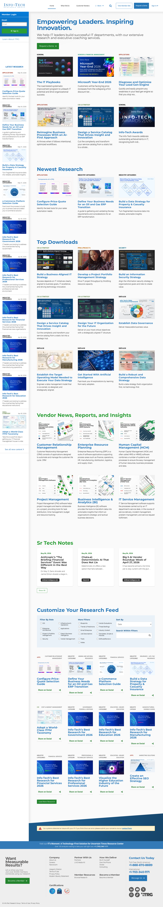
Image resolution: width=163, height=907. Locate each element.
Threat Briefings (104, 627)
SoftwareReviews (105, 639)
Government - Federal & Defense (86, 708)
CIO (44, 623)
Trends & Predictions (88, 627)
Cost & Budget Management (51, 707)
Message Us (138, 878)
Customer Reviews (83, 6)
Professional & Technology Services (85, 756)
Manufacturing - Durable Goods (149, 708)
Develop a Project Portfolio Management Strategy (95, 276)
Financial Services (117, 657)
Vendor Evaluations (105, 623)
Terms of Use (54, 871)
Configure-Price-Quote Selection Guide (51, 203)
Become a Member (17, 881)
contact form (127, 828)
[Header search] (111, 6)
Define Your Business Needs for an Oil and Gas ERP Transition (96, 204)
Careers (52, 862)
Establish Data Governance (136, 323)
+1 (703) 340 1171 (101, 846)
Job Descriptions (86, 634)
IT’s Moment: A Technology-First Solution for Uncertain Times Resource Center (86, 843)
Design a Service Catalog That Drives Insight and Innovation (53, 326)
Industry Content (104, 630)
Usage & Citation (55, 869)
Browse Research (80, 877)
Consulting (103, 867)
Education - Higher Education (117, 708)
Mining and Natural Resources (85, 657)
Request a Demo (141, 6)
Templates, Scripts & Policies (106, 634)
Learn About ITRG (10, 39)
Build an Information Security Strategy (132, 276)
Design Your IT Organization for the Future (96, 324)
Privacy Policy (54, 874)
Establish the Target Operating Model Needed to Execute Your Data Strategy (54, 377)
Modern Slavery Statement (59, 876)
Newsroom (53, 865)
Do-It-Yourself (104, 860)
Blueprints (84, 623)
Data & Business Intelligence (66, 634)
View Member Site (124, 6)
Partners (77, 860)
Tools (82, 639)
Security (45, 639)
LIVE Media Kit (79, 862)
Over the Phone (105, 862)
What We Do (65, 6)
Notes (83, 642)
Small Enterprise (86, 630)
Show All (42, 590)
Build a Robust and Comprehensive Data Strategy (132, 377)
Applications (65, 628)
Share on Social (49, 690)
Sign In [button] (155, 6)
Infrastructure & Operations (66, 624)
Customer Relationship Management (53, 657)
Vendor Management (68, 639)
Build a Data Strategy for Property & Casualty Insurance (134, 204)
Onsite (101, 865)
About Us (52, 860)
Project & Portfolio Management (49, 634)
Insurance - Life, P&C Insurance (147, 657)
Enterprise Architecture (47, 629)
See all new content (14, 449)
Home (52, 6)
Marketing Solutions (147, 755)
